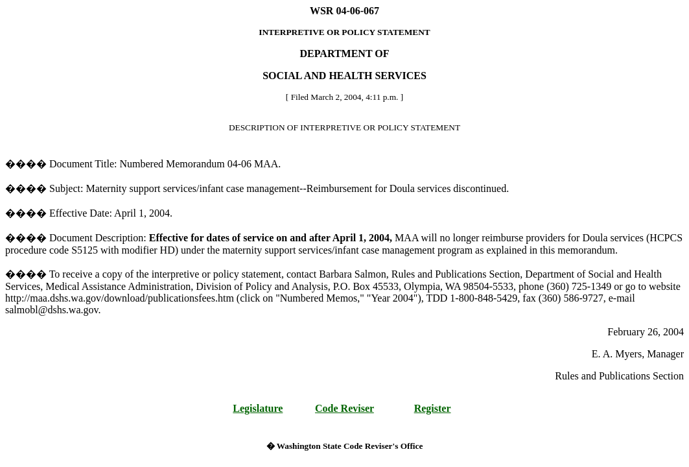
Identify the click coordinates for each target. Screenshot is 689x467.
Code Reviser (344, 408)
